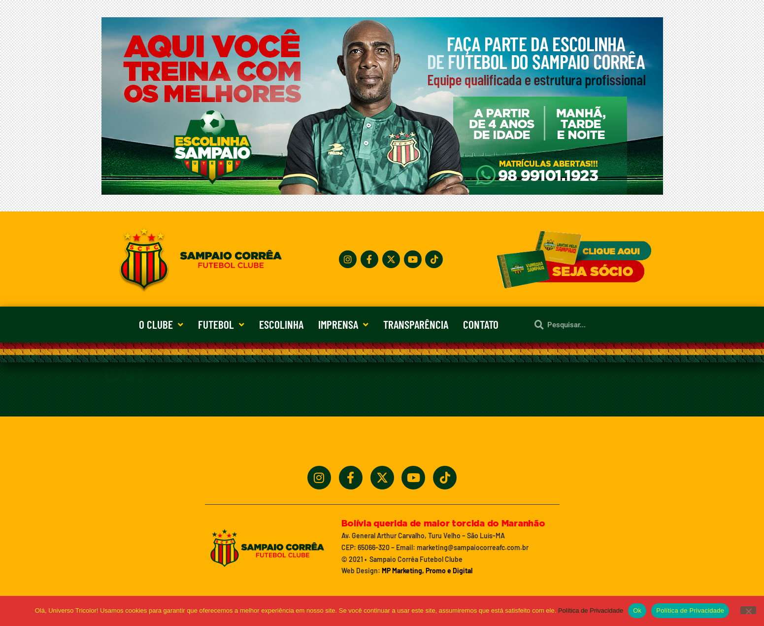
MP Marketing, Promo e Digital (427, 570)
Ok (637, 610)
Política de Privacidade (590, 610)
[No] (748, 610)
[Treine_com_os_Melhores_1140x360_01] (382, 192)
